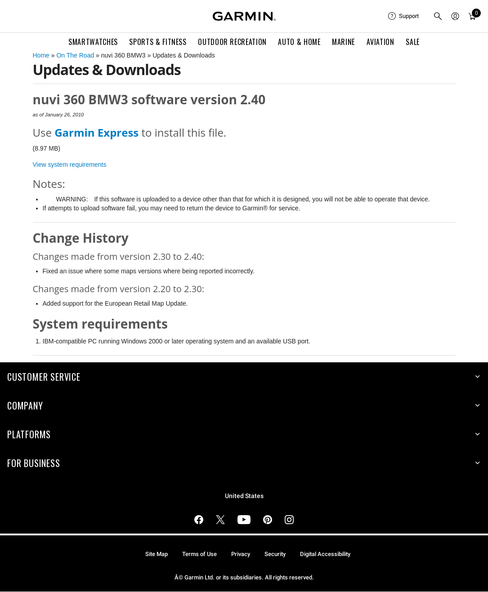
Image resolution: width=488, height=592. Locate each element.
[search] (438, 16)
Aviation (380, 41)
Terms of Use (199, 554)
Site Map (156, 554)
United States (244, 496)
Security (275, 554)
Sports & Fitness (157, 41)
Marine (343, 41)
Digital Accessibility (325, 554)
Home (41, 55)
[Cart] (472, 16)
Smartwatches (93, 41)
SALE (413, 41)
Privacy (240, 554)
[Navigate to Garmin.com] (244, 16)
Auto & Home (299, 41)
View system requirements (70, 164)
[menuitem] (403, 16)
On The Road (75, 55)
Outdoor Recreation (232, 41)
